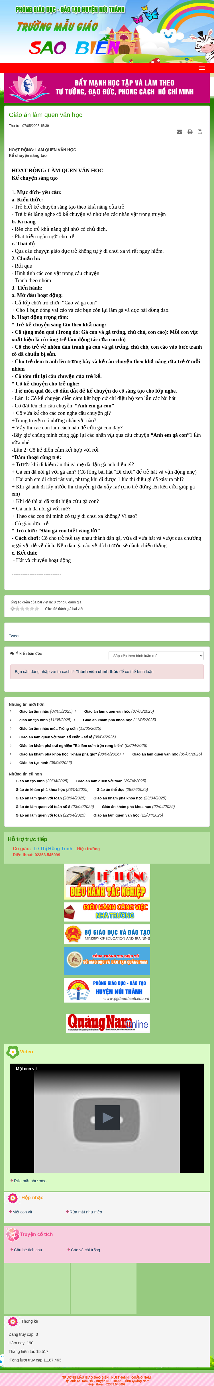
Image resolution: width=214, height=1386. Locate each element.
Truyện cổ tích (36, 1234)
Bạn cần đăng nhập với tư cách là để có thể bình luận (84, 671)
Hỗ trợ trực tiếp (27, 839)
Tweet (14, 636)
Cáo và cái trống (85, 1250)
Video (26, 1051)
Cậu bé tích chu (28, 1250)
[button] (107, 1117)
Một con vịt (22, 1212)
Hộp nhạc (32, 1198)
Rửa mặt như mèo (30, 1181)
